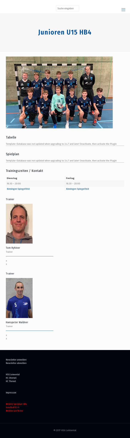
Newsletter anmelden (16, 359)
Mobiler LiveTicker (14, 410)
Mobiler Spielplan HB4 (16, 404)
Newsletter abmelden (16, 363)
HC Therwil (11, 381)
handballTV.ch (12, 407)
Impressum (11, 392)
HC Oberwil (11, 377)
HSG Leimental (13, 374)
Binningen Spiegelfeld (18, 189)
